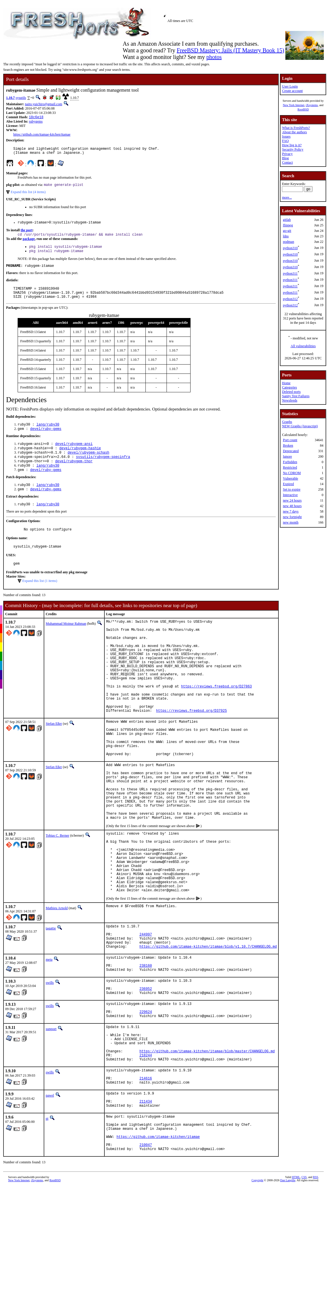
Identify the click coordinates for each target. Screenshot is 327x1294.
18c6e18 (36, 117)
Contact (287, 162)
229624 (145, 1097)
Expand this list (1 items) (39, 599)
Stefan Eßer (54, 762)
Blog (285, 158)
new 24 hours (292, 500)
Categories (289, 387)
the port (26, 234)
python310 (290, 248)
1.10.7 (10, 98)
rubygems (36, 122)
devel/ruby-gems (45, 438)
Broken (288, 445)
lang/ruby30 (47, 433)
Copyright (257, 1289)
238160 (145, 1044)
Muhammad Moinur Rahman (66, 642)
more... (287, 197)
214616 (145, 1175)
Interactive (290, 495)
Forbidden (290, 462)
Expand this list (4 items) (28, 195)
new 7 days (290, 511)
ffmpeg (288, 225)
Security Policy (292, 149)
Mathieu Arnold (57, 979)
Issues (286, 136)
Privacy (287, 154)
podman (288, 242)
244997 (145, 1008)
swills (50, 1063)
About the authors (294, 132)
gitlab (287, 220)
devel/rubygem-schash (88, 464)
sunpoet (51, 1116)
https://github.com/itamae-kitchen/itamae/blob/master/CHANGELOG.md (207, 1144)
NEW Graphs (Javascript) (300, 426)
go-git (287, 231)
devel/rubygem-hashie (80, 459)
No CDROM (292, 473)
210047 (145, 1253)
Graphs (287, 422)
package (29, 243)
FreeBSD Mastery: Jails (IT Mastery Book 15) (230, 50)
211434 (145, 1202)
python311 (290, 273)
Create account (292, 91)
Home (286, 383)
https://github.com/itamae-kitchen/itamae (42, 135)
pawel (50, 1194)
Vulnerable (290, 478)
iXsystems (312, 105)
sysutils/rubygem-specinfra (103, 469)
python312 (290, 299)
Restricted (290, 467)
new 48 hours (292, 506)
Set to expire (291, 489)
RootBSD (303, 109)
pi (47, 1220)
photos (213, 57)
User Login (290, 86)
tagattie (51, 1000)
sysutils (21, 98)
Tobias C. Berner (57, 894)
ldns (286, 236)
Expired (288, 484)
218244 (145, 1149)
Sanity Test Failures (295, 396)
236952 (145, 1071)
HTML (296, 1286)
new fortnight (292, 517)
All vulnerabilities (303, 346)
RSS (315, 1286)
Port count (290, 440)
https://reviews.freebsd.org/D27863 (216, 719)
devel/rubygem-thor (74, 474)
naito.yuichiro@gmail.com (43, 104)
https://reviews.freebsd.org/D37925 (191, 748)
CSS (304, 1286)
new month (290, 522)
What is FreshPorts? (296, 128)
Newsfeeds (289, 400)
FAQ (285, 141)
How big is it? (292, 145)
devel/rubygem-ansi (74, 454)
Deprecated (291, 451)
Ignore (287, 456)
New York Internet (293, 105)
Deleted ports (291, 392)
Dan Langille (287, 1289)
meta (49, 1036)
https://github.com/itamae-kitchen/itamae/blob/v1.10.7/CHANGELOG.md (208, 1023)
